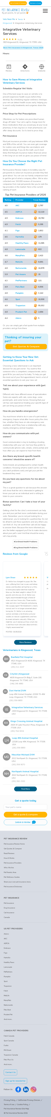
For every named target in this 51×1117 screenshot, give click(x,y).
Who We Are (9, 868)
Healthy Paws (22, 243)
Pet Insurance (9, 903)
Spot (18, 299)
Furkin (6, 1045)
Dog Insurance (9, 908)
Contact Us (10, 1072)
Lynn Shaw (10, 577)
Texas (20, 19)
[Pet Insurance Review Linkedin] (26, 1089)
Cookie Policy (22, 1104)
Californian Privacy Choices (29, 1100)
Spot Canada (9, 1041)
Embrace (19, 218)
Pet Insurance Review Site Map (16, 1109)
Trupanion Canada (11, 1055)
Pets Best (20, 287)
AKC (17, 205)
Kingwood (7, 23)
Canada (7, 917)
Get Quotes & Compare (26, 346)
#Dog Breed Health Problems (26, 548)
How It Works (9, 858)
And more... (8, 1019)
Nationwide (21, 268)
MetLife (19, 262)
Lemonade (20, 249)
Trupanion (20, 305)
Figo (18, 230)
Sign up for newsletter (15, 1081)
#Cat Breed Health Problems (25, 542)
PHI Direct (7, 1050)
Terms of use (9, 1104)
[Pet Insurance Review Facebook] (18, 1089)
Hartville (20, 237)
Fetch (18, 224)
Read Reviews (9, 853)
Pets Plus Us (8, 1060)
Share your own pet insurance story (17, 882)
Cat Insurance (9, 913)
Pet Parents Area (10, 872)
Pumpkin (20, 293)
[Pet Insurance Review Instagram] (33, 1089)
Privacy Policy (9, 1100)
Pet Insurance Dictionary (13, 887)
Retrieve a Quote (35, 3)
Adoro (18, 318)
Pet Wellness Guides (12, 877)
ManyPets (20, 255)
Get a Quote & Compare (18, 3)
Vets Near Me (9, 19)
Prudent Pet (21, 312)
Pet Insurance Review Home (14, 844)
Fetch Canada (9, 1036)
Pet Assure (21, 274)
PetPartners (21, 280)
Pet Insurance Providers (12, 863)
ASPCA (19, 212)
